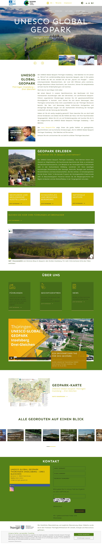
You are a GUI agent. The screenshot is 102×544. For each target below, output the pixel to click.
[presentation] (35, 63)
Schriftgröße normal (89, 3)
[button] (48, 445)
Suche (59, 3)
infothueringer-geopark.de (19, 480)
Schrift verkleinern (87, 3)
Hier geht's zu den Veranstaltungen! (51, 43)
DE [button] (51, 3)
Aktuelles (20, 11)
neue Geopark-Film (48, 127)
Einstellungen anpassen (83, 538)
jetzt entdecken (15, 203)
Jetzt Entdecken (46, 303)
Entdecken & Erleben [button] (44, 11)
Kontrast (83, 3)
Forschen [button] (58, 11)
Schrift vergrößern (92, 3)
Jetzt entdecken (14, 220)
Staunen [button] (30, 11)
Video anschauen (57, 359)
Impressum (68, 3)
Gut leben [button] (69, 11)
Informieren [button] (80, 11)
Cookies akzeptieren (84, 534)
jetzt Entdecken (78, 203)
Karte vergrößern (58, 396)
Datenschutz (57, 506)
